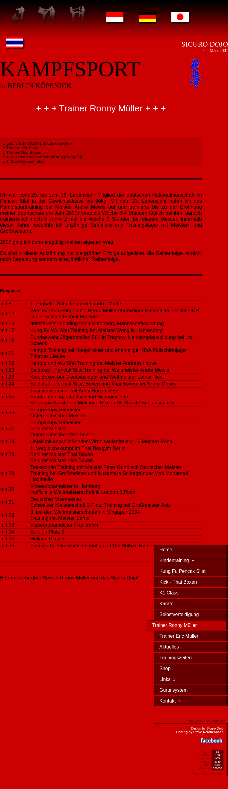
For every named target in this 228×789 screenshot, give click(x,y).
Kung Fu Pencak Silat (182, 571)
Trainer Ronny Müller (174, 625)
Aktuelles (169, 646)
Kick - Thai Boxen (178, 582)
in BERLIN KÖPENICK (36, 85)
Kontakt (170, 700)
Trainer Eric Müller (178, 636)
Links (167, 679)
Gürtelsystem (173, 690)
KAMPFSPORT (70, 69)
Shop (164, 668)
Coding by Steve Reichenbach (200, 732)
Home (165, 549)
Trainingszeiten (175, 657)
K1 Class (169, 592)
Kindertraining (176, 560)
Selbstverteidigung (179, 614)
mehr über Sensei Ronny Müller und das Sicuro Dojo (77, 578)
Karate (166, 603)
